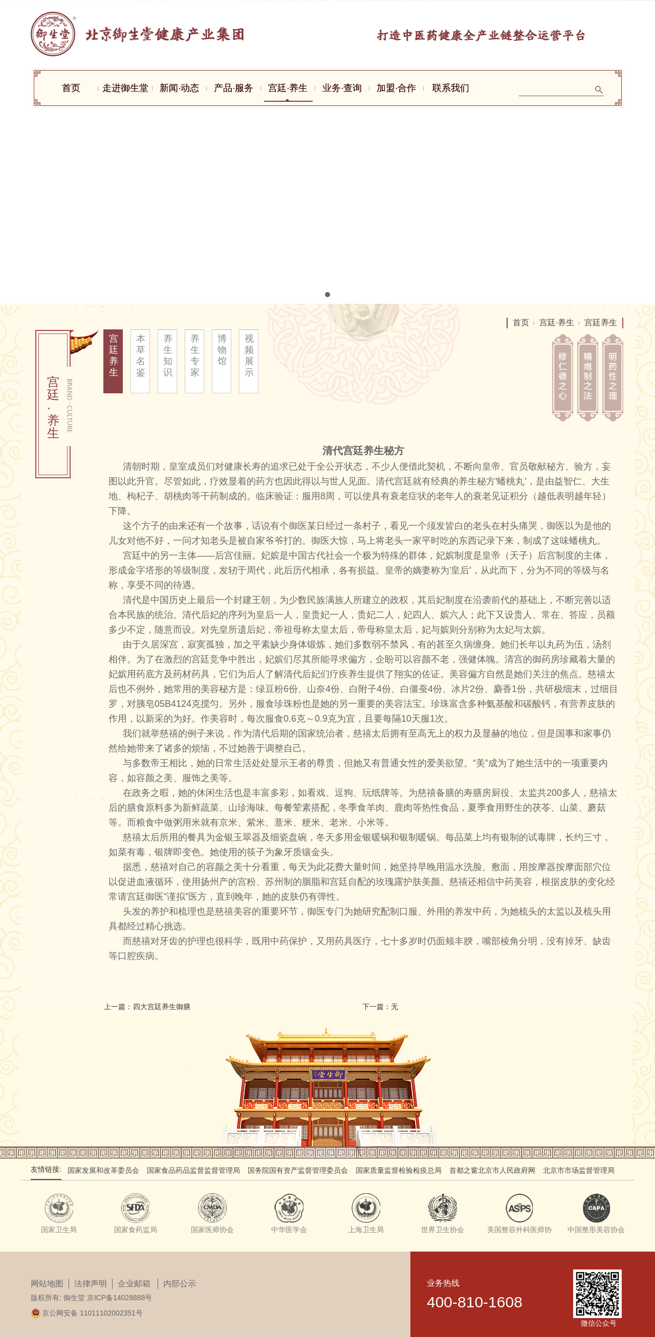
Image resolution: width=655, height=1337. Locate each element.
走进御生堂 (125, 88)
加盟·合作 (396, 88)
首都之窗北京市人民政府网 (492, 1170)
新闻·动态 (179, 88)
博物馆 (222, 349)
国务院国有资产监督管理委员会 (298, 1170)
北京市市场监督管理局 (579, 1170)
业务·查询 (342, 88)
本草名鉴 (141, 355)
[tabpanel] (327, 152)
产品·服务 (233, 88)
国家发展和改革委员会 (103, 1170)
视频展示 (249, 355)
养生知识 (168, 355)
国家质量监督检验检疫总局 (399, 1170)
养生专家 (195, 355)
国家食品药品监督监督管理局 (193, 1170)
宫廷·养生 (288, 88)
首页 (71, 88)
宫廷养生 (114, 355)
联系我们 (450, 88)
